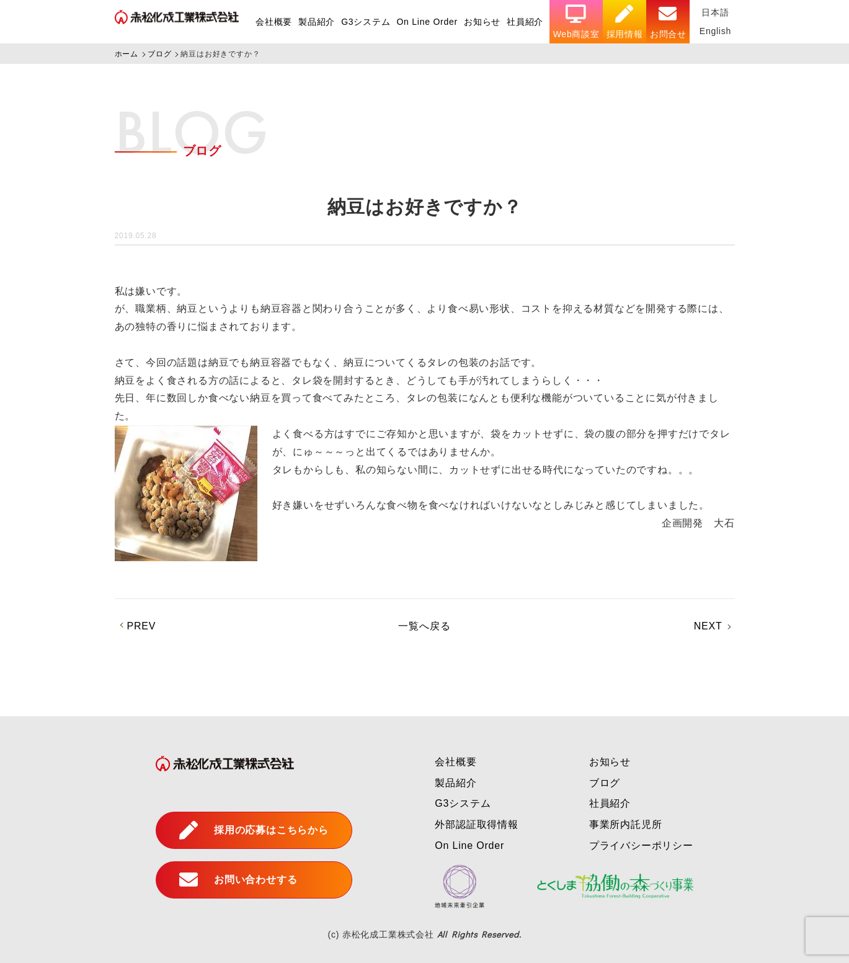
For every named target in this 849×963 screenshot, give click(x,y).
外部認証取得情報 (476, 824)
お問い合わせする (238, 880)
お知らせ (481, 22)
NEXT (708, 626)
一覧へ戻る (424, 626)
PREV (141, 626)
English (715, 31)
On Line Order (426, 22)
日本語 (715, 12)
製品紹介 (315, 22)
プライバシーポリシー (641, 845)
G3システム (364, 22)
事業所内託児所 (625, 824)
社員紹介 (524, 22)
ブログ (604, 783)
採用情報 (624, 22)
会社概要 (272, 22)
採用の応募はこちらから (254, 830)
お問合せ (667, 22)
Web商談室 (576, 22)
